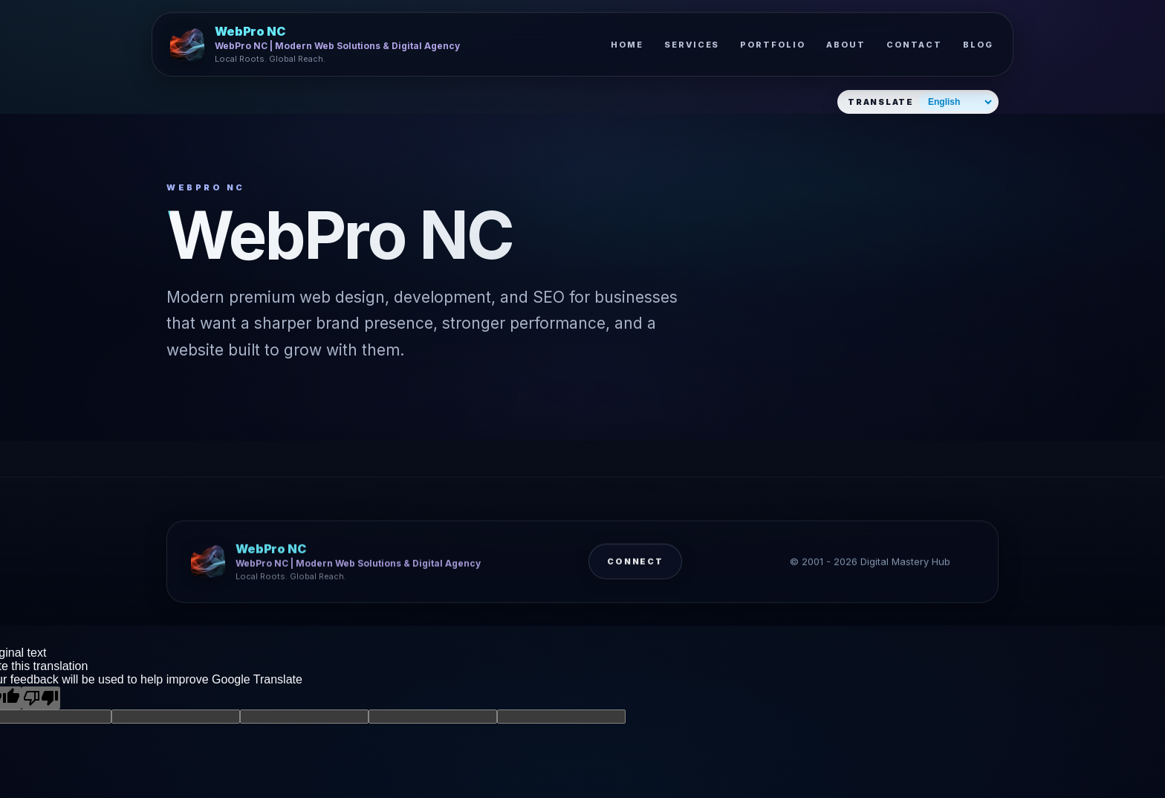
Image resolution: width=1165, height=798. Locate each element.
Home (627, 44)
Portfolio (772, 44)
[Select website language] (956, 102)
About (846, 44)
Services (692, 44)
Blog (978, 44)
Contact (914, 44)
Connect (635, 567)
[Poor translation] (41, 697)
